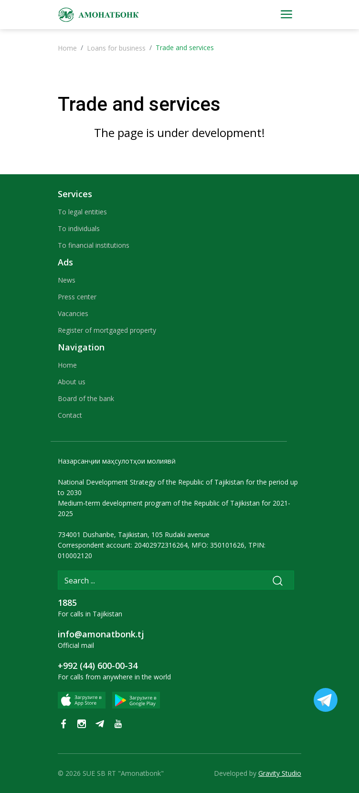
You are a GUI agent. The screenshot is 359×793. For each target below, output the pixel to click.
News (66, 280)
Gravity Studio (279, 773)
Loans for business (116, 48)
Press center (77, 296)
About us (71, 381)
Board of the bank (86, 398)
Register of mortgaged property (107, 330)
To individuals (79, 228)
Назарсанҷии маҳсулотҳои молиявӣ (117, 460)
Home (67, 48)
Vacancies (73, 313)
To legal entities (82, 211)
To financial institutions (93, 245)
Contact (70, 415)
